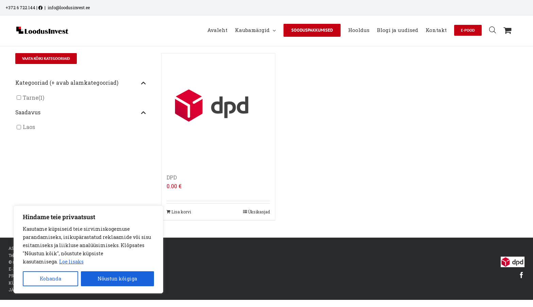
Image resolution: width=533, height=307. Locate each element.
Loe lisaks (71, 261)
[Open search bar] (492, 30)
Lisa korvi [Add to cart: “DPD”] (181, 211)
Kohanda (50, 278)
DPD (172, 177)
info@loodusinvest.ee (69, 7)
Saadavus (80, 112)
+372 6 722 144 (20, 7)
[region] (88, 249)
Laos (29, 127)
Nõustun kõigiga (117, 278)
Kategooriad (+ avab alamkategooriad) (80, 83)
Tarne (30, 97)
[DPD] (218, 110)
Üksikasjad (259, 211)
